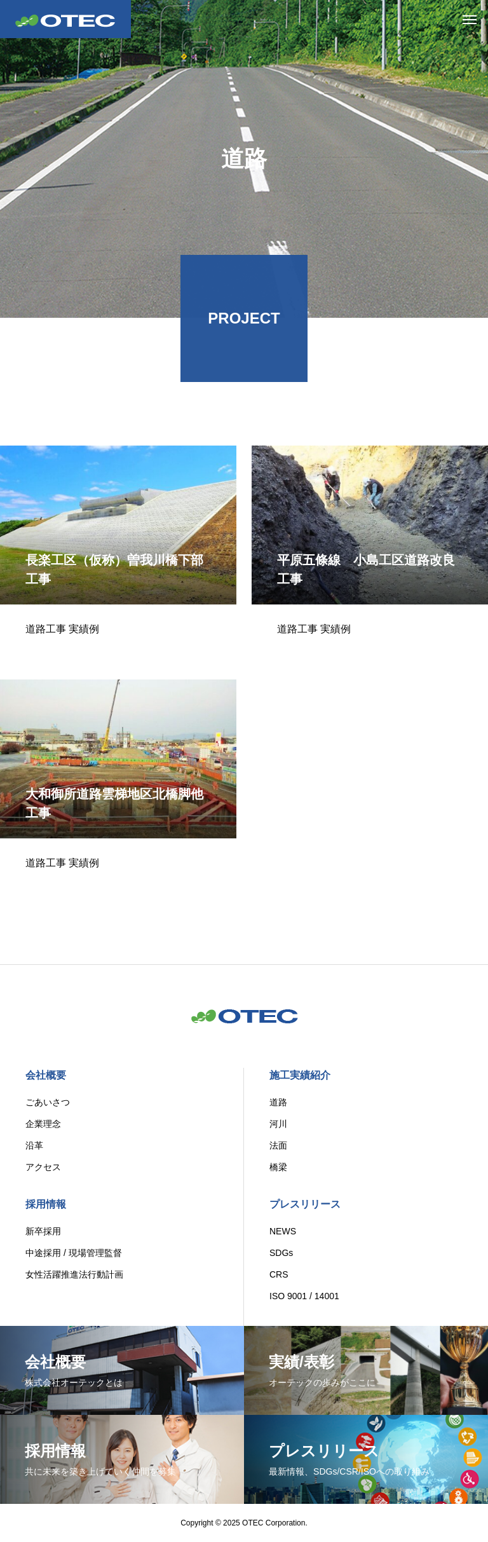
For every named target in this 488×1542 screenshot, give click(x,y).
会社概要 (45, 1075)
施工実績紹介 (299, 1075)
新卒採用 (43, 1231)
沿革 (34, 1145)
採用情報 (45, 1204)
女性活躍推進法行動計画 (74, 1274)
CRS (278, 1274)
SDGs (281, 1253)
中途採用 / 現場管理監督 (73, 1253)
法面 (278, 1145)
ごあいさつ (47, 1102)
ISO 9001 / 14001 (304, 1296)
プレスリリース (305, 1204)
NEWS (282, 1231)
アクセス (43, 1167)
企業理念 (43, 1124)
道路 (278, 1102)
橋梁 (278, 1167)
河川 (278, 1124)
